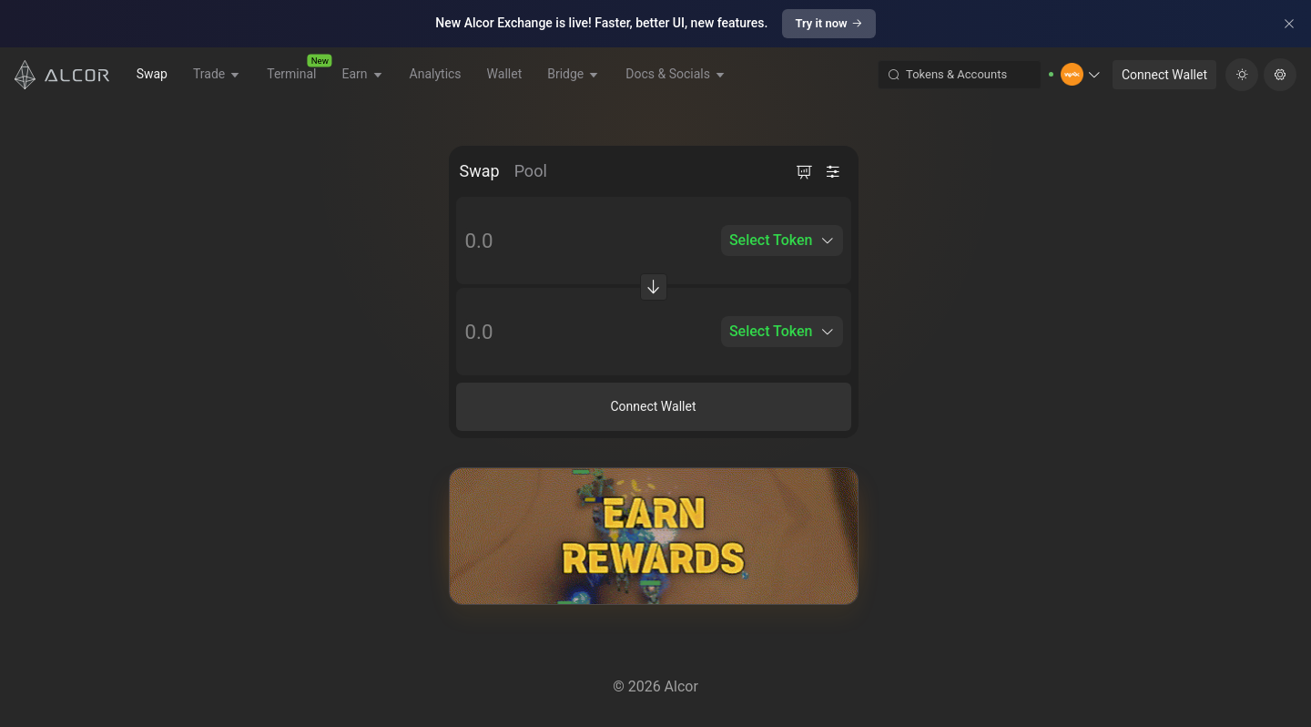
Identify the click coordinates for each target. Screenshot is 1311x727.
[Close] (1289, 24)
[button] (1081, 74)
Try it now (828, 23)
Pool (530, 170)
